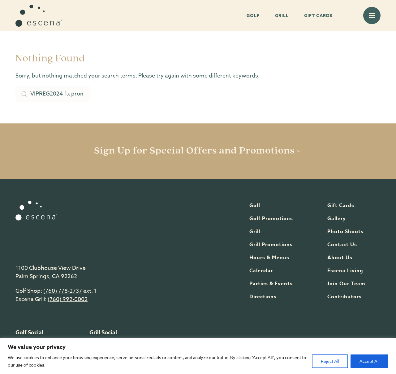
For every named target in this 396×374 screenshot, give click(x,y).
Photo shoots (345, 231)
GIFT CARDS (318, 15)
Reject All (330, 361)
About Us (339, 257)
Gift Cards (340, 205)
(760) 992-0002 (68, 299)
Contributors (344, 297)
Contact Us (342, 244)
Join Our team (346, 283)
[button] (372, 15)
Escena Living (345, 270)
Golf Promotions (271, 218)
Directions (263, 297)
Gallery (336, 218)
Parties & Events (271, 283)
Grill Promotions (271, 244)
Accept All (369, 361)
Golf (254, 205)
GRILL (282, 15)
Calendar (261, 270)
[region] (198, 356)
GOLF (253, 15)
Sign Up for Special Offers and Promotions (198, 151)
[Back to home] (38, 15)
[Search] (52, 94)
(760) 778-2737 (62, 291)
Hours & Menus (269, 257)
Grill (254, 231)
